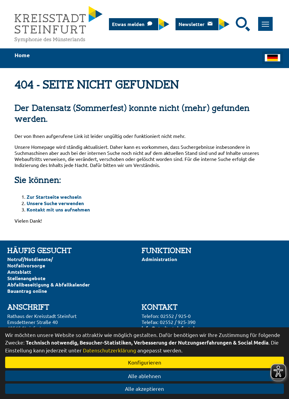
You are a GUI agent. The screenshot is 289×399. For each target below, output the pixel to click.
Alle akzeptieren (144, 388)
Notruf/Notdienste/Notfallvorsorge (30, 262)
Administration (159, 259)
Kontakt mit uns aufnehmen (58, 209)
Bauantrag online (27, 291)
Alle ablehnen (144, 376)
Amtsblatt (19, 272)
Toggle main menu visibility (267, 21)
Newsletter (192, 24)
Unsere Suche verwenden (55, 203)
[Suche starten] (243, 24)
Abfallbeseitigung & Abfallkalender (48, 284)
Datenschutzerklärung (109, 350)
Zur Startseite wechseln (54, 197)
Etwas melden (128, 24)
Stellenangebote (26, 278)
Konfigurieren (144, 362)
